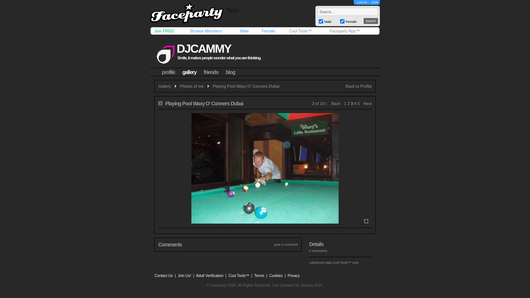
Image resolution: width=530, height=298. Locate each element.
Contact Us (164, 276)
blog (230, 72)
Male (244, 31)
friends (211, 72)
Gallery (164, 86)
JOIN (374, 2)
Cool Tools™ (300, 31)
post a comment (286, 244)
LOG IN (362, 2)
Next (367, 103)
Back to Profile (359, 86)
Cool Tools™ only (345, 262)
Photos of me (192, 86)
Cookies (276, 276)
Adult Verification (209, 276)
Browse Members (206, 31)
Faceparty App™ (345, 31)
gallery (189, 72)
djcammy (204, 48)
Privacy (294, 276)
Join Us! (184, 276)
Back (335, 103)
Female (268, 31)
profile (168, 72)
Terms (259, 276)
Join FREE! (164, 31)
